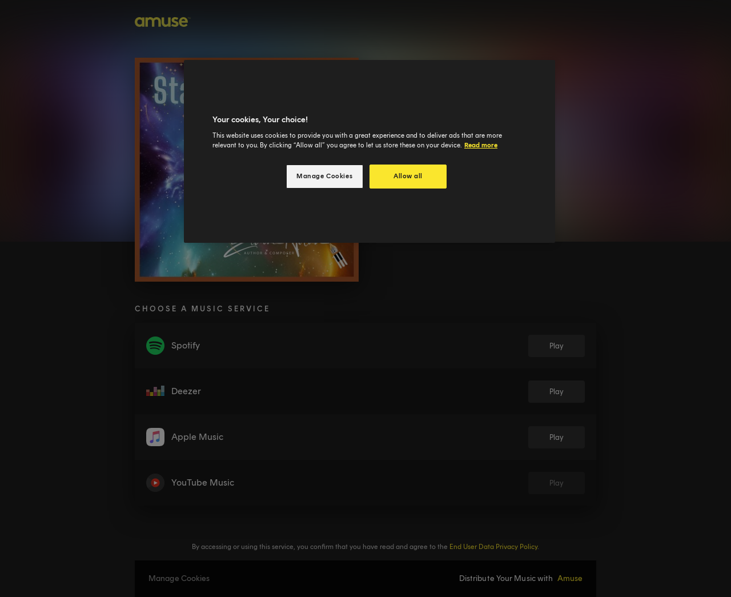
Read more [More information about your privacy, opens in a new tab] (480, 145)
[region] (369, 151)
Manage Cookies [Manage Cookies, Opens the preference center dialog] (324, 176)
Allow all (408, 176)
